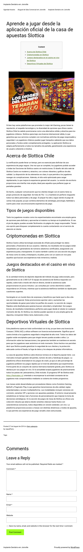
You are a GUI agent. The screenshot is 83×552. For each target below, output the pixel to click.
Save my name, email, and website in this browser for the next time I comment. (41, 526)
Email (9, 505)
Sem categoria (32, 426)
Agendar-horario (9, 10)
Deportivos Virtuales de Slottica (40, 64)
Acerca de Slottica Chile (36, 52)
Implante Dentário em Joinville (15, 4)
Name (9, 494)
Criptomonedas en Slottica (38, 55)
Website (9, 515)
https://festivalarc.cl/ (14, 375)
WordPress (75, 547)
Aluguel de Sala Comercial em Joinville (31, 10)
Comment (11, 469)
